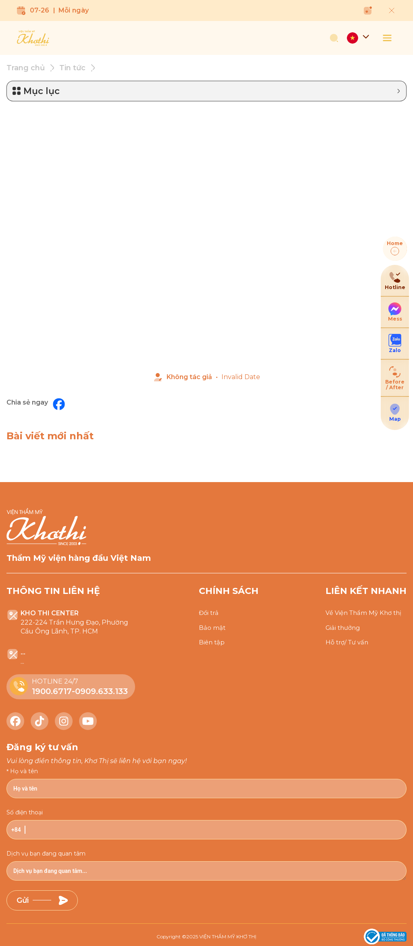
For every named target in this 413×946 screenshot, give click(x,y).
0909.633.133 (101, 689)
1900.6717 (52, 689)
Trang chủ (25, 66)
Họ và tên (24, 769)
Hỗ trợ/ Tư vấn (348, 643)
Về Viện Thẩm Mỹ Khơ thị (366, 612)
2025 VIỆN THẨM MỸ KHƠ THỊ (221, 935)
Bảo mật (212, 627)
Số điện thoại (24, 810)
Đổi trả (209, 612)
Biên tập (212, 643)
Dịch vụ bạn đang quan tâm (46, 852)
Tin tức (72, 66)
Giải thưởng (344, 627)
